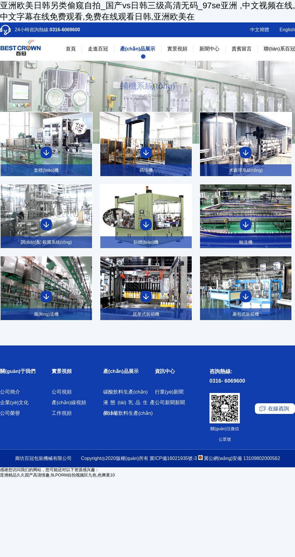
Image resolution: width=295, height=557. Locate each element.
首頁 (71, 49)
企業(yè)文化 (14, 402)
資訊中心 (165, 371)
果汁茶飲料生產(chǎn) (128, 413)
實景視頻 (177, 49)
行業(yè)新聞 (169, 392)
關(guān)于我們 (17, 371)
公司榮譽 (10, 413)
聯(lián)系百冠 (279, 49)
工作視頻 (62, 413)
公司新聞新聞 (170, 402)
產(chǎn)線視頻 (69, 402)
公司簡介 (10, 392)
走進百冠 (98, 49)
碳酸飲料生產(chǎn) (125, 392)
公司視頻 (62, 392)
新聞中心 (209, 49)
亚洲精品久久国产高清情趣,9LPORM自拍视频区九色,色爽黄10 (57, 475)
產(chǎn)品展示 (137, 49)
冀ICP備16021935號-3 (173, 458)
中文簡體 (259, 29)
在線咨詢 (278, 409)
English (287, 29)
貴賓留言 (242, 49)
